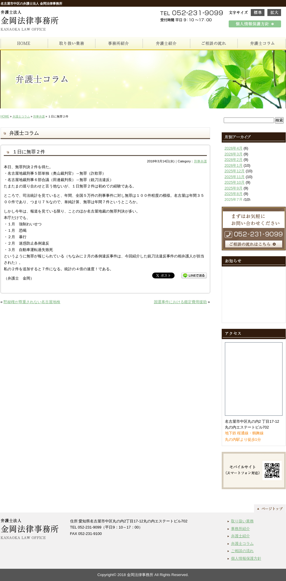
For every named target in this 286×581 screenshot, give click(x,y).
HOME (5, 116)
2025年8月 (234, 194)
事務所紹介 (240, 528)
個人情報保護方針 (246, 558)
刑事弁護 (39, 116)
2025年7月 (234, 199)
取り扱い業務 (242, 521)
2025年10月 (235, 182)
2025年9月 (234, 188)
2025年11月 (235, 177)
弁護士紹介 (240, 536)
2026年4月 (234, 148)
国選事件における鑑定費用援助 (180, 302)
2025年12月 (235, 171)
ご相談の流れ (242, 551)
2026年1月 (234, 165)
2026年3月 (234, 154)
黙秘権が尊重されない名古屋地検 (31, 302)
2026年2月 (234, 159)
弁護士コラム (21, 116)
